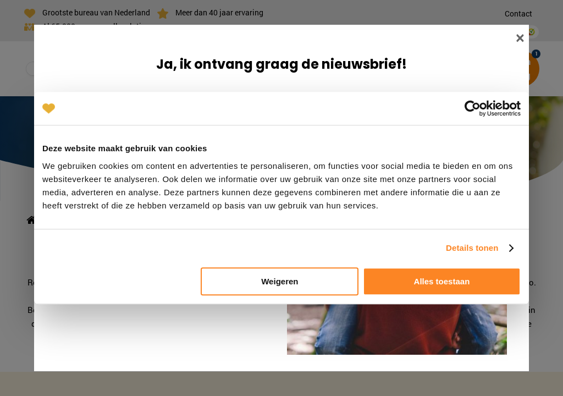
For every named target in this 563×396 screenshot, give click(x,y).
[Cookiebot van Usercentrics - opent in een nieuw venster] (472, 108)
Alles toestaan (442, 281)
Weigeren (279, 281)
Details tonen (472, 247)
